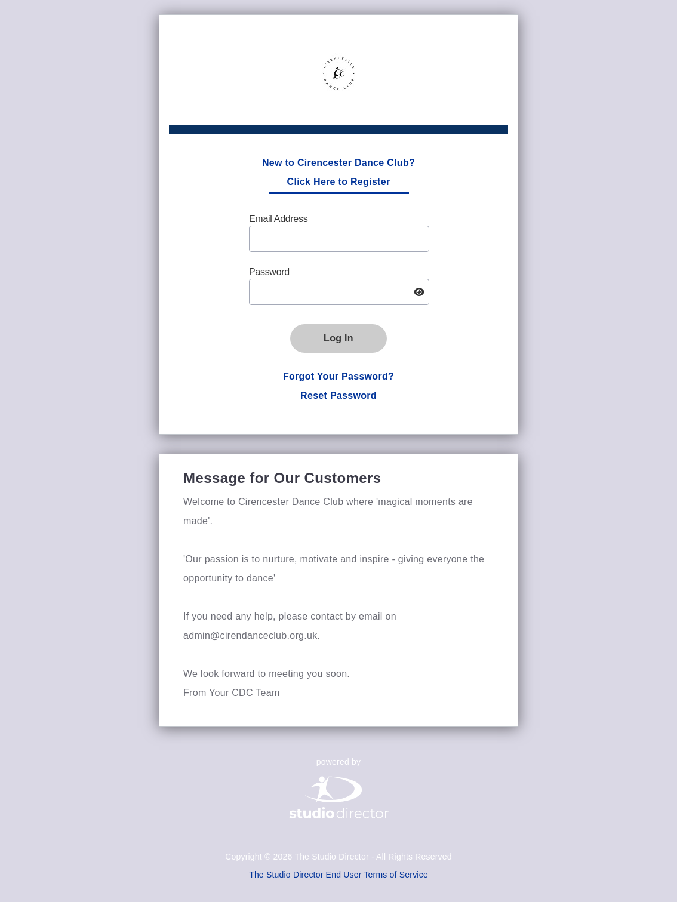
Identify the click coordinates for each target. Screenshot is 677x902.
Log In (338, 338)
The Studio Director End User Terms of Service (338, 874)
